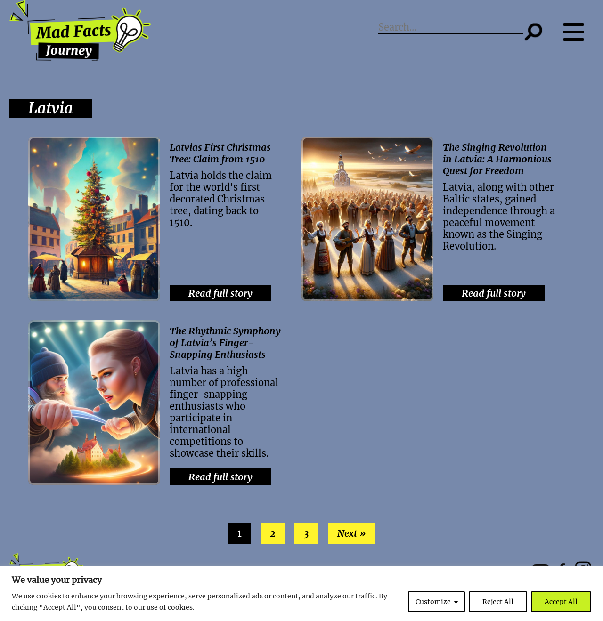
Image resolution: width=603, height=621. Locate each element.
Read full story (220, 293)
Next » (351, 533)
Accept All (561, 601)
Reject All (497, 601)
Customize (433, 601)
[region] (301, 593)
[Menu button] (578, 31)
